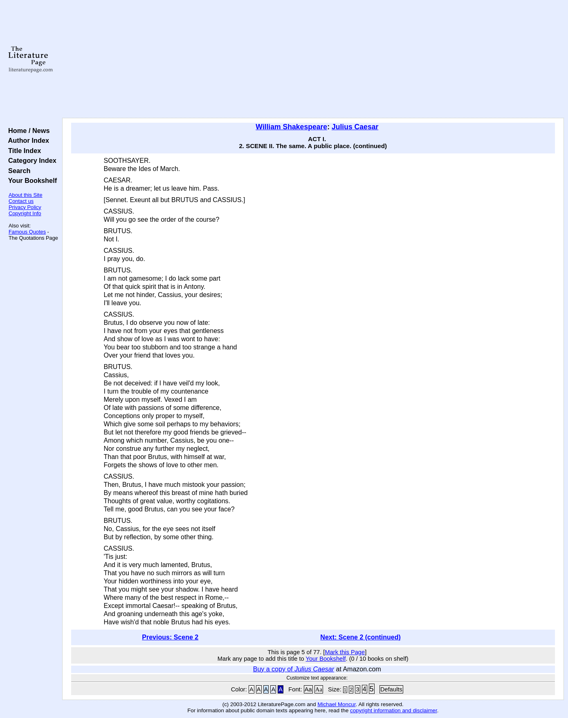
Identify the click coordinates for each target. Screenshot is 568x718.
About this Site (26, 195)
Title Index (22, 150)
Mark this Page (345, 652)
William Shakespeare (291, 127)
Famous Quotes (27, 232)
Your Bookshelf (30, 180)
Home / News (27, 130)
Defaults (391, 689)
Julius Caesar (355, 127)
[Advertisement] (312, 59)
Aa (308, 689)
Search (17, 170)
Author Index (26, 140)
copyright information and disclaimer (393, 710)
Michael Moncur (336, 704)
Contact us (21, 201)
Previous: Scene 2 (170, 637)
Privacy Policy (25, 207)
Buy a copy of (293, 669)
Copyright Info (25, 213)
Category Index (30, 160)
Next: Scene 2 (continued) (360, 637)
